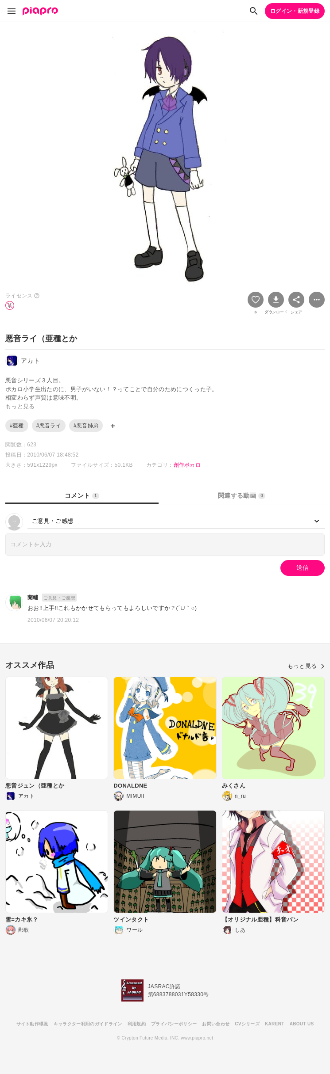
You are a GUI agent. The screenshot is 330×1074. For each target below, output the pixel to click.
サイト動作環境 (32, 1023)
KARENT (274, 1023)
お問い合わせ (215, 1023)
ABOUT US (302, 1023)
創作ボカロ (187, 465)
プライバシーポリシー (174, 1023)
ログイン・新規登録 (294, 11)
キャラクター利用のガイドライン (88, 1023)
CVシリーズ (247, 1023)
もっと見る (306, 666)
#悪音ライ (48, 426)
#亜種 (17, 426)
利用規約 (137, 1023)
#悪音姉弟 (86, 426)
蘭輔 (33, 597)
